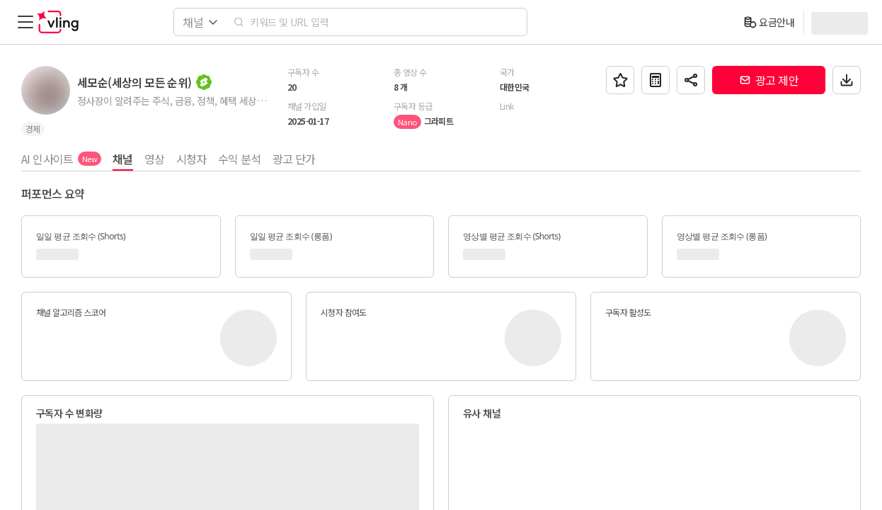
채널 (123, 158)
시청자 (191, 158)
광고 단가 (294, 158)
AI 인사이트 (61, 158)
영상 (154, 158)
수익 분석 (239, 158)
